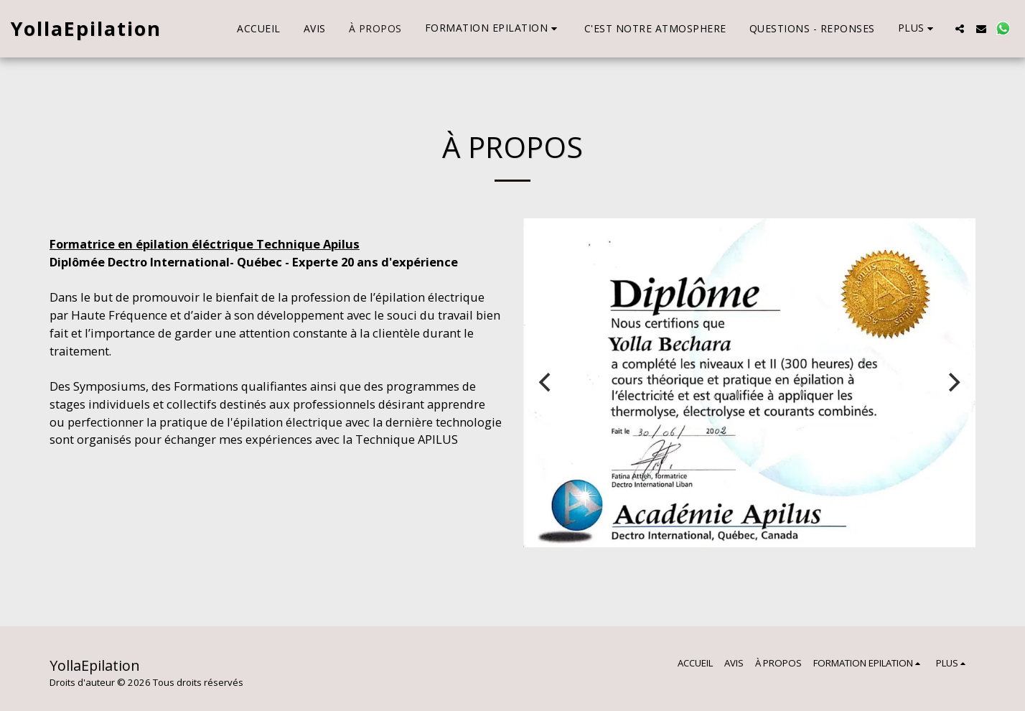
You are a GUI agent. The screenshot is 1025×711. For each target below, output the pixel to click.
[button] (493, 28)
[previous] (546, 382)
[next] (952, 382)
